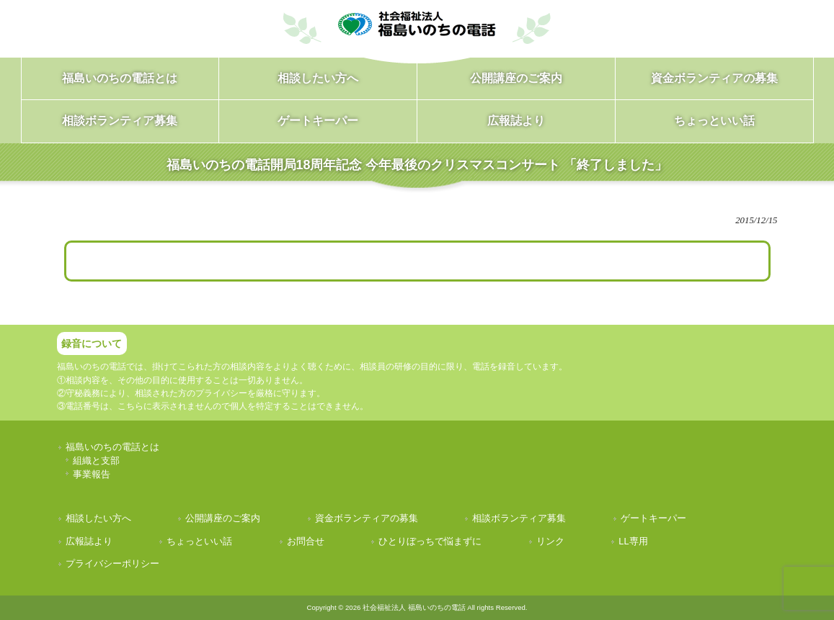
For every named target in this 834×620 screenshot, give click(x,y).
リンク (550, 541)
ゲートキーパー (653, 518)
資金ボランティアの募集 (366, 518)
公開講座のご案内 (222, 518)
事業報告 (91, 474)
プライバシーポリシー (112, 563)
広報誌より (89, 541)
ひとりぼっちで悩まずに (430, 541)
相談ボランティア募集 (519, 518)
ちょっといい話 (199, 541)
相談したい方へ (98, 518)
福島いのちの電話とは (112, 446)
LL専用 (632, 541)
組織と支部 (96, 460)
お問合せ (305, 541)
